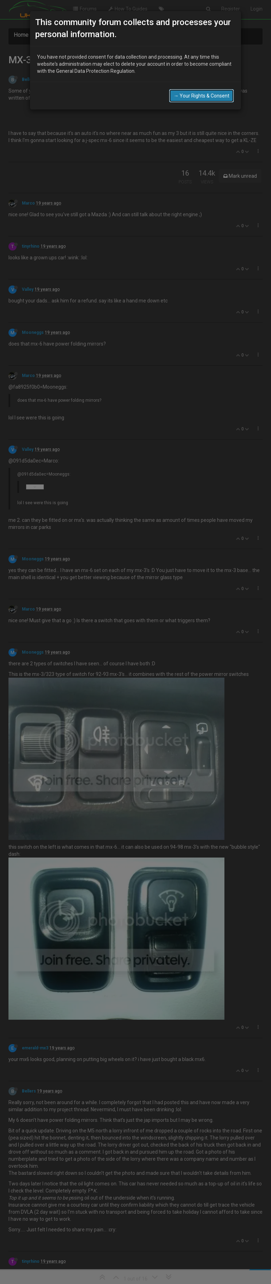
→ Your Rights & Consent (201, 96)
